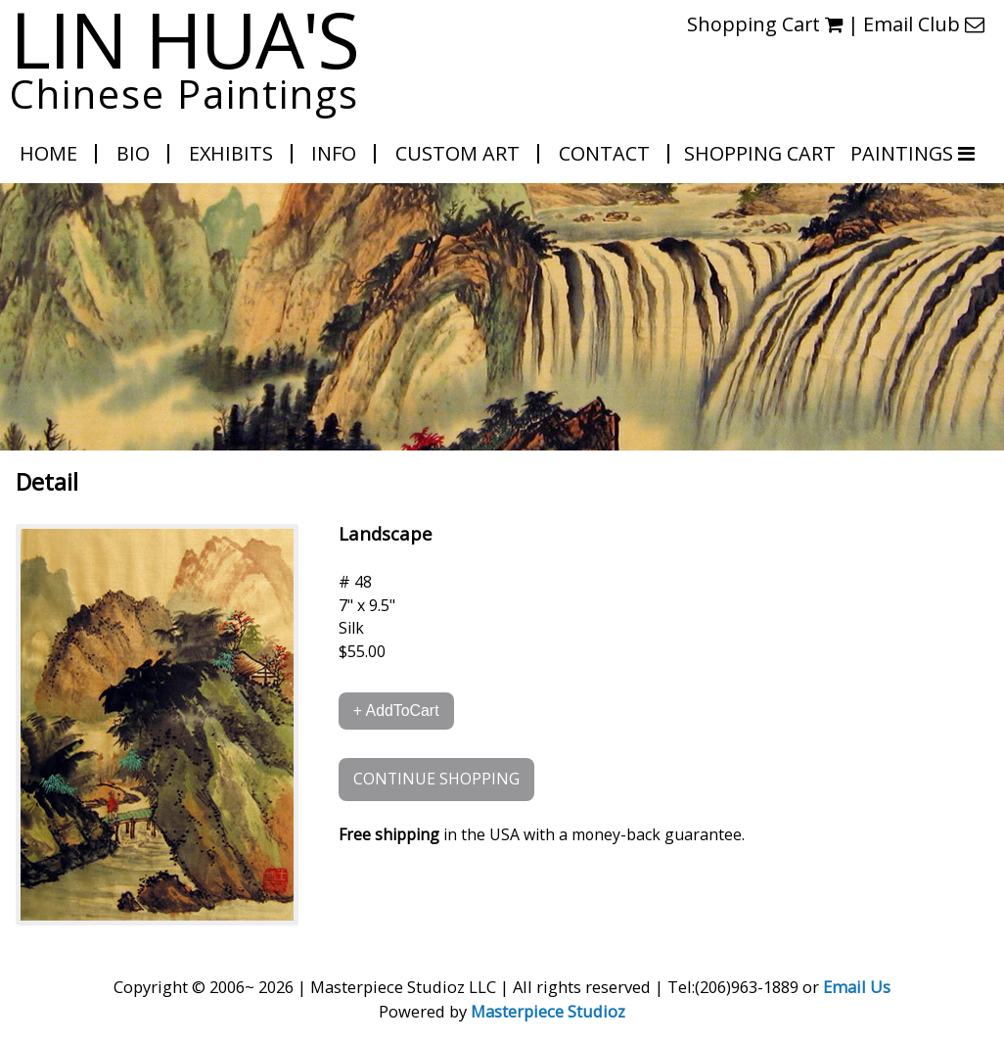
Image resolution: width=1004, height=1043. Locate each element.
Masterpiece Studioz (548, 1011)
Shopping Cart (765, 24)
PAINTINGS (904, 153)
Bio (133, 153)
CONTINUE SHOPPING (436, 778)
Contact (604, 153)
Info (333, 153)
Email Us (856, 986)
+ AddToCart (396, 710)
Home (48, 153)
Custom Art (457, 153)
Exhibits (231, 153)
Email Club (923, 24)
